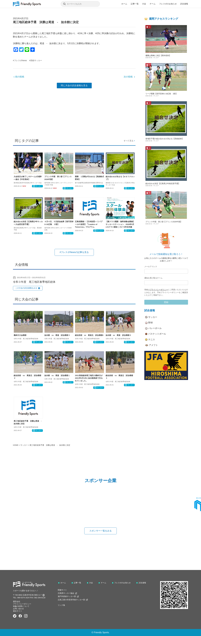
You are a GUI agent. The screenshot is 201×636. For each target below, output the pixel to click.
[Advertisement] (74, 112)
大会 (144, 4)
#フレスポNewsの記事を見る (74, 252)
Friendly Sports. (101, 632)
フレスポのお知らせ (168, 4)
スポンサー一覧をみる (100, 531)
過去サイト (17, 611)
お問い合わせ (18, 609)
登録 (166, 302)
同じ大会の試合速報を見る (74, 85)
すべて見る (129, 141)
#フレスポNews (20, 60)
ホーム (124, 4)
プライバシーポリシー (159, 290)
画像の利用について (21, 606)
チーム (152, 4)
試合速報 (184, 4)
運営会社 (16, 601)
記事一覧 (135, 4)
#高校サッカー (35, 60)
